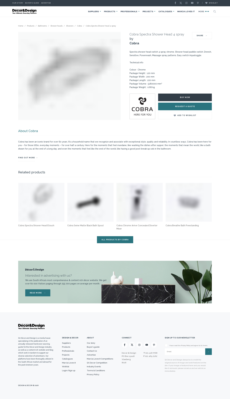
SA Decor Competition (97, 363)
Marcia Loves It (186, 11)
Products (109, 11)
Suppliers (93, 11)
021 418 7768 (151, 353)
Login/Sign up (68, 370)
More (203, 11)
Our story (17, 3)
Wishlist (210, 3)
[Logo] (24, 11)
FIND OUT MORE (26, 158)
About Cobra (28, 131)
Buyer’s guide (93, 347)
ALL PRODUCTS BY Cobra (115, 240)
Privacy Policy (93, 374)
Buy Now (185, 97)
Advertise (46, 3)
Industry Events (94, 366)
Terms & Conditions (96, 370)
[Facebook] (176, 3)
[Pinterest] (198, 3)
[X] (181, 3)
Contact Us (92, 351)
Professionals (129, 11)
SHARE (202, 36)
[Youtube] (193, 3)
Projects (148, 11)
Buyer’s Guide (32, 3)
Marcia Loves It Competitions (100, 359)
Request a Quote (185, 106)
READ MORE (38, 293)
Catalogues (165, 11)
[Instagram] (187, 3)
